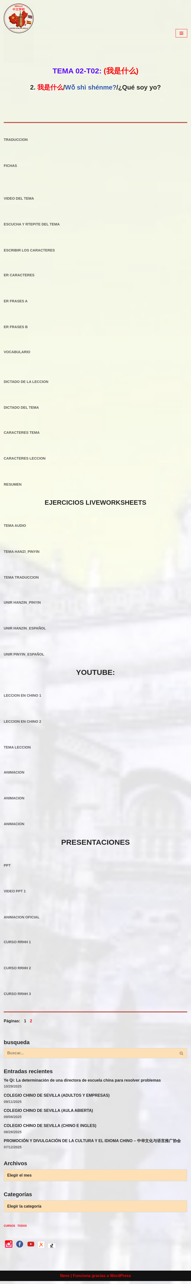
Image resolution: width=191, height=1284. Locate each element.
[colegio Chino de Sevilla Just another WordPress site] (19, 33)
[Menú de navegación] (181, 33)
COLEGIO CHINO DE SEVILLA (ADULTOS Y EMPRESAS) (57, 1098)
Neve (64, 1279)
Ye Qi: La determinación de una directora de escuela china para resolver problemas (82, 1083)
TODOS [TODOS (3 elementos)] (22, 1228)
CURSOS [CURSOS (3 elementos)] (9, 1228)
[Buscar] (90, 1056)
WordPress (120, 1279)
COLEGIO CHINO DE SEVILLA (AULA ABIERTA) (49, 1113)
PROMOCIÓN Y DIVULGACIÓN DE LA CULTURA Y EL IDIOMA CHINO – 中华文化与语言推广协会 (92, 1143)
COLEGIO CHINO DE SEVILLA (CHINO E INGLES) (50, 1128)
